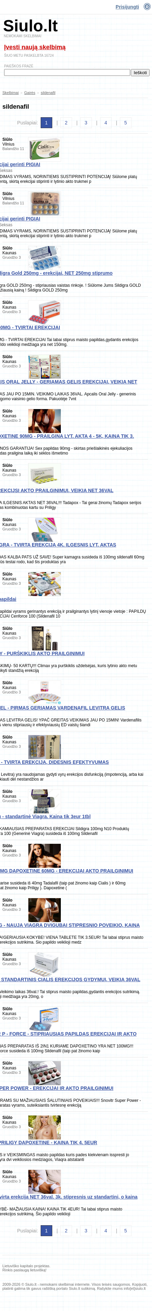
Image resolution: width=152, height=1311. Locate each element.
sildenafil (48, 93)
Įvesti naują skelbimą (35, 47)
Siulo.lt (30, 26)
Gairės (29, 93)
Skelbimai (10, 93)
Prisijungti (127, 7)
